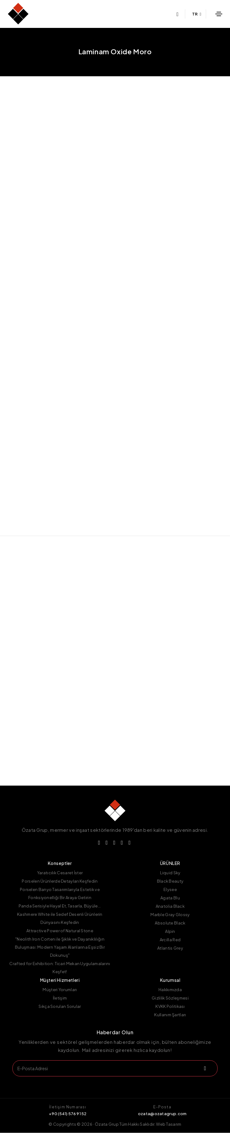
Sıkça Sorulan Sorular (60, 1008)
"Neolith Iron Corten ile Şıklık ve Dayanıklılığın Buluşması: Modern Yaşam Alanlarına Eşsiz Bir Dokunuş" (60, 949)
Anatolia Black (170, 908)
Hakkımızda (170, 991)
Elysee (170, 891)
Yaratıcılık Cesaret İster (60, 874)
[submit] (204, 1070)
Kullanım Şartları (170, 1016)
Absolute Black (170, 925)
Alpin (170, 933)
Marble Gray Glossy (170, 916)
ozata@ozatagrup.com (162, 1115)
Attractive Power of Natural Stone (59, 932)
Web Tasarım (168, 1126)
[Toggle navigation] (218, 14)
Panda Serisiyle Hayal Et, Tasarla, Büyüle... (60, 908)
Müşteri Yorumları (60, 991)
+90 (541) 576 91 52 (68, 1115)
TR (196, 13)
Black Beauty (170, 883)
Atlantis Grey (170, 950)
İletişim (60, 1000)
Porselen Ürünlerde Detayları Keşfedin (60, 883)
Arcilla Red (170, 941)
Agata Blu (170, 900)
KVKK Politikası (170, 1008)
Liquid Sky (170, 874)
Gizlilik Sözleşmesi (170, 1000)
